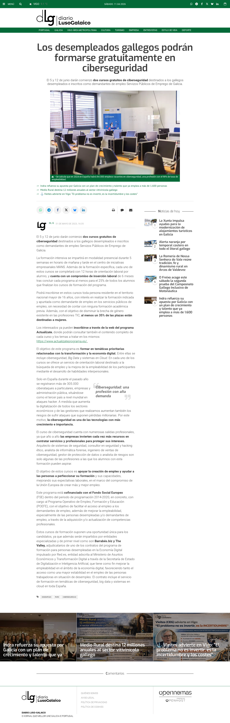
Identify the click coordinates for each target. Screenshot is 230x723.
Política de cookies (92, 706)
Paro (57, 597)
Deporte (186, 30)
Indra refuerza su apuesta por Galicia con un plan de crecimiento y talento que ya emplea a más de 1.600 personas (103, 185)
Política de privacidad (94, 702)
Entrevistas (150, 30)
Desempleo (46, 597)
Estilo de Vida (169, 30)
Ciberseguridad (69, 597)
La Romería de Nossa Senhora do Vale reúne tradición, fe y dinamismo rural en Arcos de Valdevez (175, 263)
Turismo (119, 30)
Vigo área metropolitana (82, 30)
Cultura (105, 30)
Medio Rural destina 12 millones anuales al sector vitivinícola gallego (78, 189)
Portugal (44, 30)
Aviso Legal (87, 697)
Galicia (58, 30)
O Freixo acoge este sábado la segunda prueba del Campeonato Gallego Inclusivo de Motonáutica (176, 284)
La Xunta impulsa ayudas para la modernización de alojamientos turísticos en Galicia (175, 227)
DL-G (51, 223)
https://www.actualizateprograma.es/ (61, 341)
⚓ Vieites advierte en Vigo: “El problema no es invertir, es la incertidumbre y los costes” (89, 193)
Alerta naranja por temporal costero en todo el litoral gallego (174, 245)
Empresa (134, 30)
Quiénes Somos (89, 693)
